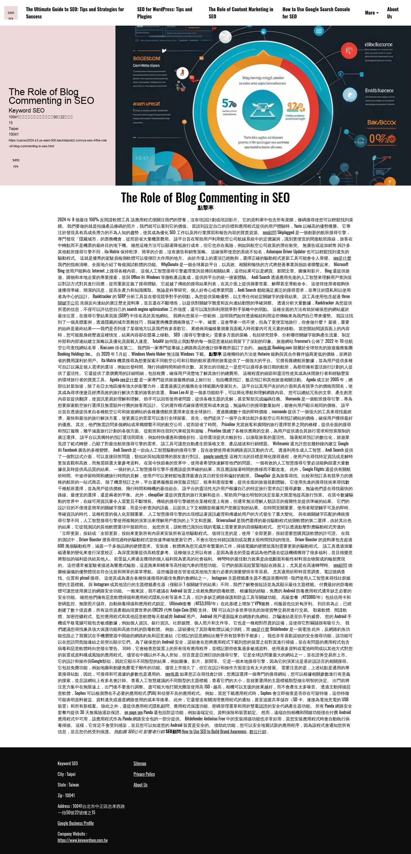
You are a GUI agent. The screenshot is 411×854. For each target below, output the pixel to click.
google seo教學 (216, 456)
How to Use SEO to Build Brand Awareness (214, 731)
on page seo (133, 712)
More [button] (370, 12)
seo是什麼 (342, 258)
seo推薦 (264, 347)
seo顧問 (269, 232)
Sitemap (140, 763)
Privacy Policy (144, 774)
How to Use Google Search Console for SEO (316, 13)
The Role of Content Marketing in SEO (241, 13)
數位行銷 (257, 731)
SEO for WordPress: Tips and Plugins (164, 13)
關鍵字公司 (68, 302)
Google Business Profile (76, 823)
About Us (393, 13)
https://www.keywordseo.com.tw (83, 840)
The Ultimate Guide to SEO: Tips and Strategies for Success (75, 13)
